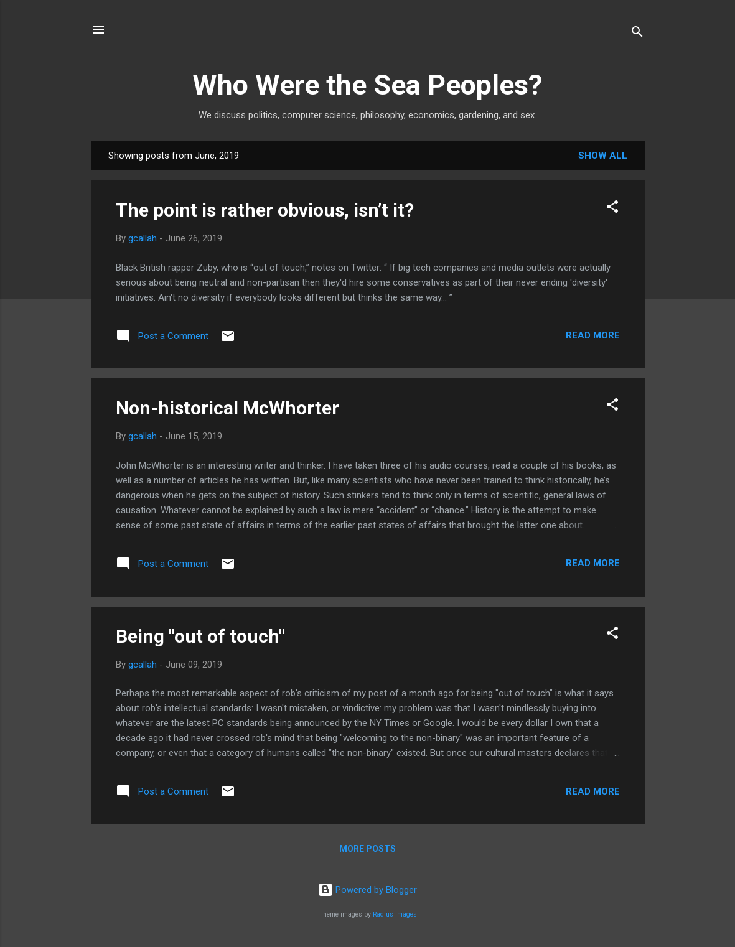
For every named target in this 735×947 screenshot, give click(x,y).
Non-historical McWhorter (227, 408)
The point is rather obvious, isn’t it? (265, 210)
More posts (367, 849)
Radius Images (395, 914)
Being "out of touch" (200, 636)
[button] (612, 208)
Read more (593, 335)
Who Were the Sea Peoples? (367, 84)
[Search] (637, 34)
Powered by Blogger (367, 889)
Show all (602, 155)
